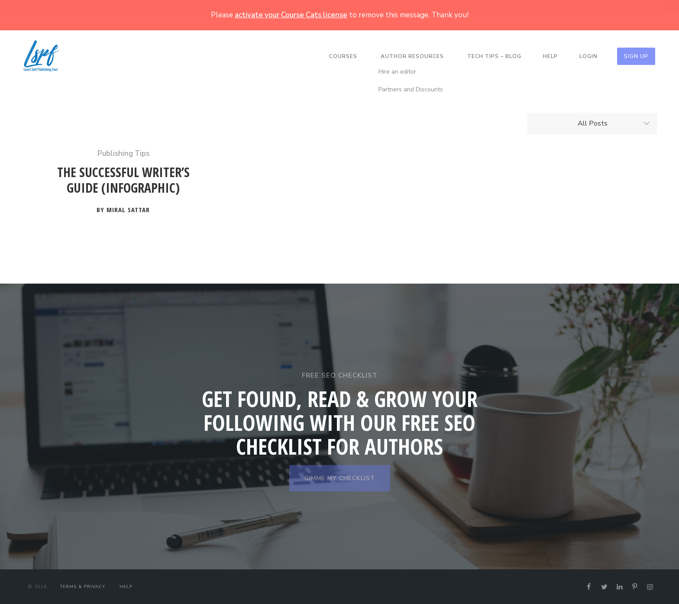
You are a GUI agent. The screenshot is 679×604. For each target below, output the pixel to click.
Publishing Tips (123, 153)
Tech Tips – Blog (494, 56)
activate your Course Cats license (291, 15)
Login (588, 56)
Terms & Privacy (82, 587)
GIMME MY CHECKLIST (339, 478)
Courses (343, 56)
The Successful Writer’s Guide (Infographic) (123, 180)
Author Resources (412, 56)
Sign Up (636, 56)
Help (550, 56)
